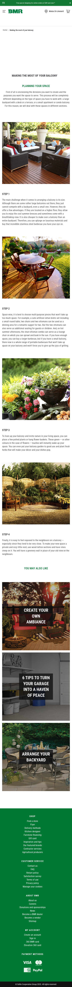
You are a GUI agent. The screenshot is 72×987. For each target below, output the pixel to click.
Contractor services (32, 848)
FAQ (32, 869)
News (32, 910)
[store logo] (15, 11)
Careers (32, 904)
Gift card (32, 838)
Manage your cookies (32, 886)
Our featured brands (32, 845)
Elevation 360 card (32, 945)
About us (32, 900)
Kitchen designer (32, 831)
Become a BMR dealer (32, 914)
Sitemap (32, 921)
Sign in (32, 938)
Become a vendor (33, 917)
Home (5, 30)
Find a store (32, 821)
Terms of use (32, 879)
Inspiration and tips (32, 841)
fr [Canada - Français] (3, 3)
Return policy (32, 872)
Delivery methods (33, 828)
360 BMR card (32, 941)
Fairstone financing (32, 835)
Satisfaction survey (32, 876)
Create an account (32, 934)
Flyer (32, 824)
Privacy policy (32, 883)
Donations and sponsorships (33, 907)
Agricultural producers (32, 852)
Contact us (32, 866)
